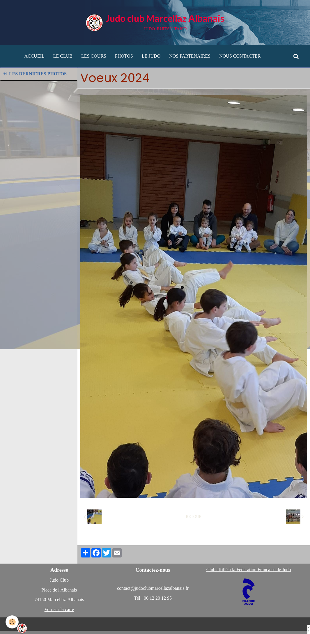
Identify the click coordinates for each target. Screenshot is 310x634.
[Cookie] (12, 621)
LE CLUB (62, 56)
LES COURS (93, 56)
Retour (194, 516)
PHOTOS (124, 56)
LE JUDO (151, 56)
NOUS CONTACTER (240, 56)
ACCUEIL (34, 56)
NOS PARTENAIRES (189, 56)
